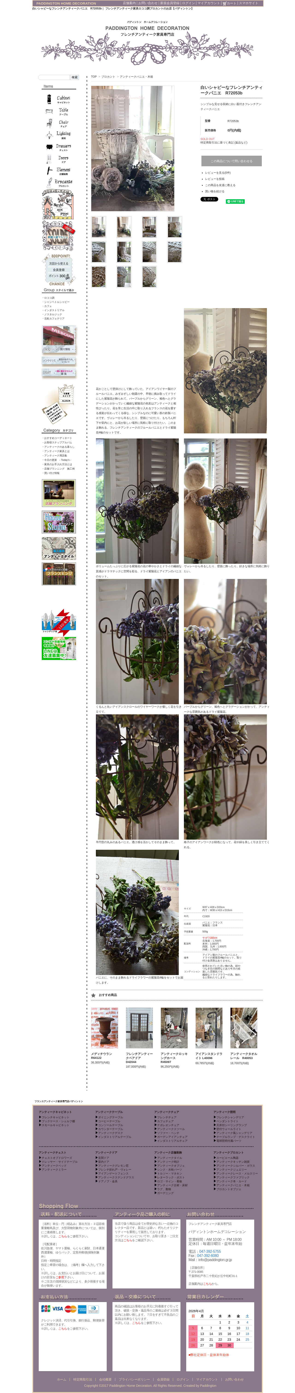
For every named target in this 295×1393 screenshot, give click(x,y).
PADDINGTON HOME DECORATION (66, 3)
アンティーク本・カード (231, 1181)
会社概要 (105, 1379)
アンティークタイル (169, 1157)
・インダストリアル (53, 310)
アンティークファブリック (233, 1177)
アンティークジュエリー (231, 1169)
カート (229, 3)
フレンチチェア (167, 1117)
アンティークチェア (166, 1112)
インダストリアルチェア (172, 1140)
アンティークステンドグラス (116, 1177)
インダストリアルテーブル (114, 1137)
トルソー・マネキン (169, 1173)
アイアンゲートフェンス (113, 1173)
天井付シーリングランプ (231, 1125)
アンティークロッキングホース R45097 (174, 1058)
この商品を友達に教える (220, 185)
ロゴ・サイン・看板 (169, 1181)
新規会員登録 (170, 3)
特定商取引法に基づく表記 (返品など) (224, 142)
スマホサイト (248, 3)
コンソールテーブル (110, 1125)
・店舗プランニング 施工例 (58, 468)
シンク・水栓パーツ (169, 1169)
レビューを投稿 (214, 179)
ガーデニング (165, 1193)
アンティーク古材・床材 (172, 1185)
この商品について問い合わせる (232, 161)
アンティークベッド (54, 1165)
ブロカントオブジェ (228, 1189)
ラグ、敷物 (164, 1189)
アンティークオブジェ (171, 1165)
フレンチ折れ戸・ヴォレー (114, 1169)
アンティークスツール (171, 1129)
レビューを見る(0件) (218, 172)
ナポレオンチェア (168, 1125)
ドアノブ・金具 (108, 1181)
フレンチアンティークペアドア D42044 (139, 1058)
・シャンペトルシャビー (56, 302)
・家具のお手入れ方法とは (57, 464)
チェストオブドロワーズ (57, 1157)
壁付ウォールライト (228, 1129)
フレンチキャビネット (55, 1117)
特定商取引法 (82, 1379)
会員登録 (163, 1379)
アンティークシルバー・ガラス (235, 1165)
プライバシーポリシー (134, 1379)
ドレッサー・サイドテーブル (60, 1161)
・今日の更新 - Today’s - (56, 459)
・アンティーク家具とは (56, 451)
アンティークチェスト (52, 1152)
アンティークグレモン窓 (113, 1165)
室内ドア (103, 1161)
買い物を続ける (214, 191)
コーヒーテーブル (109, 1121)
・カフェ (47, 306)
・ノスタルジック (52, 314)
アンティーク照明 (224, 1112)
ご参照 (60, 1277)
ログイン (188, 3)
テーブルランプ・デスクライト (235, 1137)
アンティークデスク (110, 1133)
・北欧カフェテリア (53, 318)
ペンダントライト (227, 1121)
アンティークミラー (54, 1169)
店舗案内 (129, 3)
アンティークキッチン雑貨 (233, 1161)
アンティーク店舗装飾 (168, 1152)
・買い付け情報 (50, 473)
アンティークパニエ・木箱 (136, 76)
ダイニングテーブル (110, 1117)
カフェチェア (165, 1121)
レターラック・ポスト (171, 1177)
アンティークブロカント (228, 1152)
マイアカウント (209, 3)
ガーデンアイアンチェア (172, 1137)
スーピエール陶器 (227, 1157)
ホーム (61, 1379)
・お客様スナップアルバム (57, 442)
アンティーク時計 (168, 1161)
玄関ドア (103, 1157)
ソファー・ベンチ (168, 1133)
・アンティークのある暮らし (58, 446)
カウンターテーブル (110, 1129)
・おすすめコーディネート (57, 438)
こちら (62, 1236)
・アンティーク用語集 (54, 455)
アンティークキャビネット (55, 1112)
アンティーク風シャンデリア (234, 1133)
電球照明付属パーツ (228, 1140)
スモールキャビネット (55, 1125)
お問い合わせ (148, 3)
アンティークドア (106, 1152)
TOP (94, 76)
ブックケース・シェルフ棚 (58, 1121)
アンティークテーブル (109, 1112)
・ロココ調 (48, 297)
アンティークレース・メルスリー (237, 1173)
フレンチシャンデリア (230, 1117)
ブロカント (108, 76)
